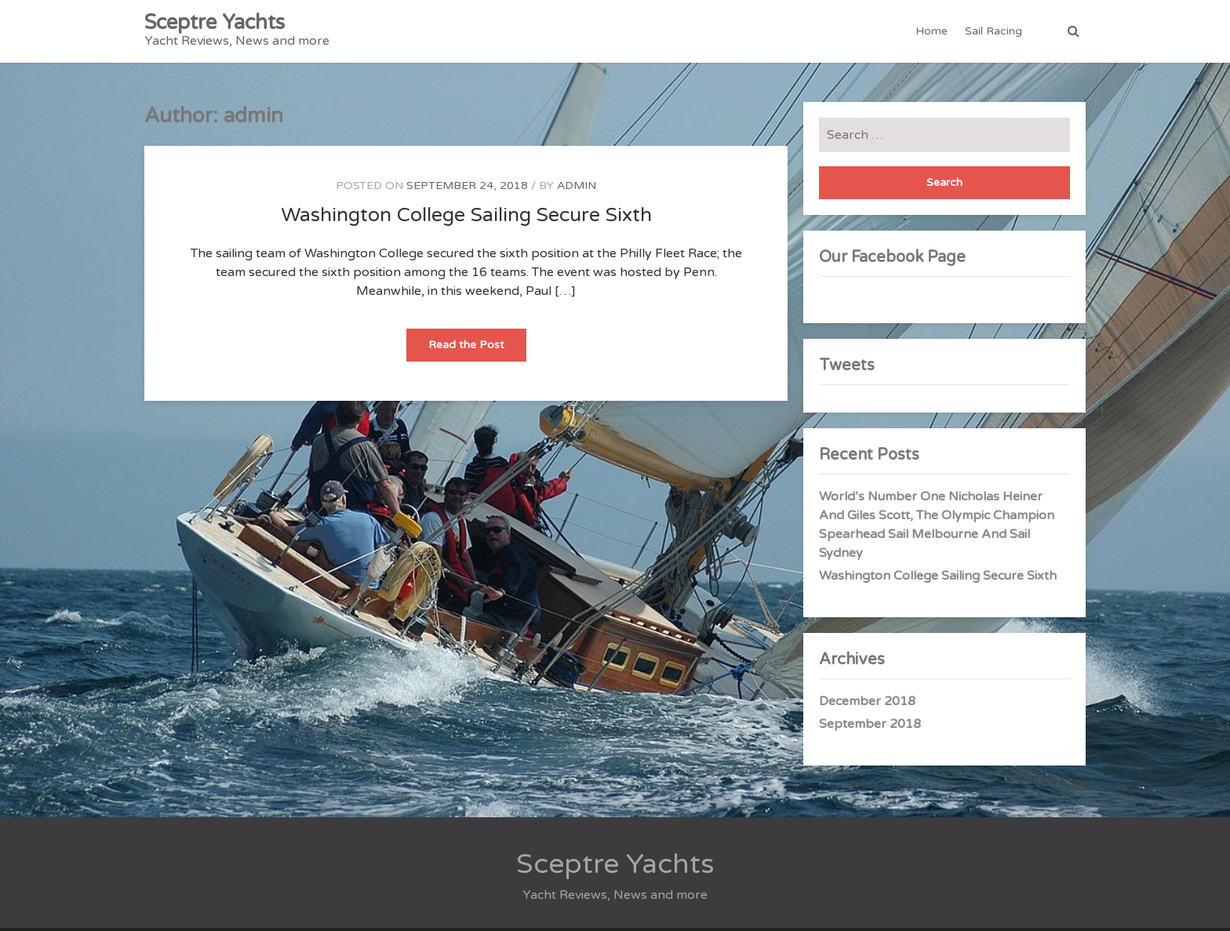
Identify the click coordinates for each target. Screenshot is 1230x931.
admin (576, 185)
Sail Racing (993, 31)
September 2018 (870, 724)
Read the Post (477, 349)
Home (931, 31)
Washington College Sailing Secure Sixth (466, 215)
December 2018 (867, 701)
